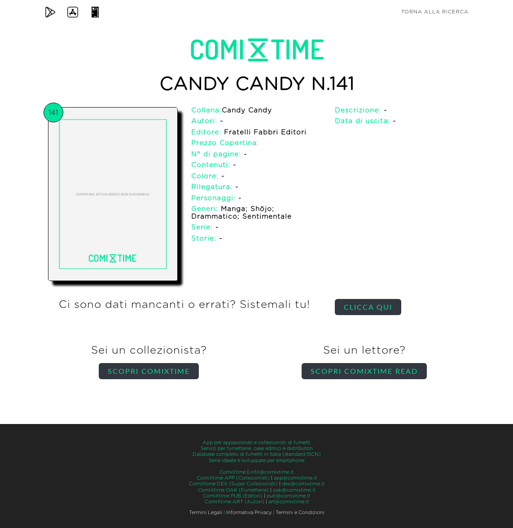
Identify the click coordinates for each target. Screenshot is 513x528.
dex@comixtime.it (303, 483)
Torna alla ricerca (435, 11)
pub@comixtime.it (288, 495)
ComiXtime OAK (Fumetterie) (233, 490)
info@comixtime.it (272, 472)
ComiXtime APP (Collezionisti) (233, 478)
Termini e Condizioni (300, 512)
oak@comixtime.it (294, 490)
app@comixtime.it (295, 478)
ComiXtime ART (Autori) (234, 501)
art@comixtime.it (288, 501)
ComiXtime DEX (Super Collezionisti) (233, 483)
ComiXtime (232, 472)
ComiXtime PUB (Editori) (233, 495)
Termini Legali (205, 512)
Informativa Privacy (249, 512)
